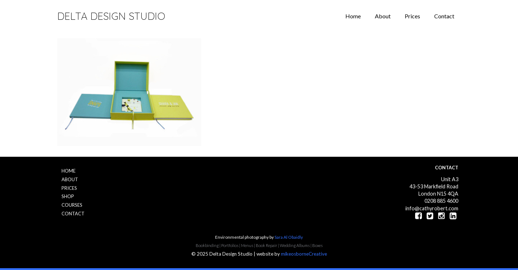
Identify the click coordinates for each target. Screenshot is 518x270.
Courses (72, 205)
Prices (412, 16)
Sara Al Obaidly (288, 237)
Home (353, 16)
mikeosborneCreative (304, 254)
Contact (444, 16)
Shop (68, 196)
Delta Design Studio (111, 16)
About (383, 16)
